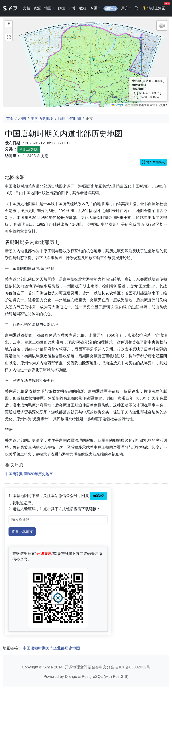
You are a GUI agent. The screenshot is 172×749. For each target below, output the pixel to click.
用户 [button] (124, 8)
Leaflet (117, 105)
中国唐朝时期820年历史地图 (29, 536)
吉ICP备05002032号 (132, 729)
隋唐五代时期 (69, 118)
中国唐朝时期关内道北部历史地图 (51, 710)
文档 (26, 8)
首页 (10, 8)
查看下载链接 (22, 594)
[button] (8, 24)
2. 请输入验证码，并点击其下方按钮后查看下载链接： (54, 571)
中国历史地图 (42, 118)
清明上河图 (154, 7)
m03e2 (98, 558)
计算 (72, 8)
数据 (61, 8)
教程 (82, 8)
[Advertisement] (86, 205)
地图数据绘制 (153, 162)
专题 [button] (93, 8)
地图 (22, 118)
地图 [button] (48, 8)
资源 (37, 8)
